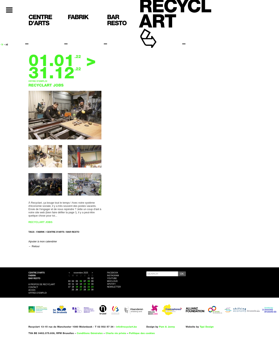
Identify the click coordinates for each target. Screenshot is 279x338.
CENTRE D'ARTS (56, 232)
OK (182, 273)
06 (81, 281)
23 (92, 287)
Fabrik (32, 275)
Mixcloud (112, 281)
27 (81, 290)
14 (85, 284)
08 (89, 281)
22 (89, 287)
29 (89, 290)
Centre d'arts (36, 273)
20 (81, 287)
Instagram (113, 275)
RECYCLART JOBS (40, 222)
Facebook (112, 273)
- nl (6, 44)
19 (77, 287)
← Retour (34, 246)
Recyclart (157, 32)
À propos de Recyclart (41, 284)
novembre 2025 (81, 273)
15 (89, 284)
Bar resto (34, 278)
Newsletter (114, 287)
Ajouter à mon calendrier (42, 241)
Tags (31, 232)
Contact (33, 287)
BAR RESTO (72, 232)
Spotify (111, 284)
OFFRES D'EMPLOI (37, 293)
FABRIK (40, 232)
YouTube (112, 278)
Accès (31, 290)
